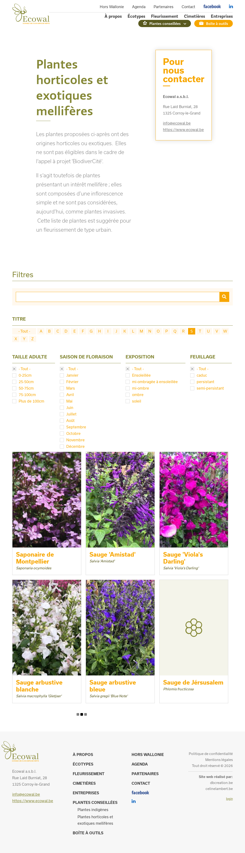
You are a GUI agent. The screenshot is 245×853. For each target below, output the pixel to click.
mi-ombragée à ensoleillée (155, 382)
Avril (70, 394)
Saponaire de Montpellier (35, 558)
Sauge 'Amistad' (112, 554)
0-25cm (25, 375)
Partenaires (163, 7)
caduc (202, 375)
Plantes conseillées (165, 23)
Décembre (75, 446)
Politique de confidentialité (211, 754)
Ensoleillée (141, 375)
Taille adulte (29, 356)
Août (70, 420)
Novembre (75, 440)
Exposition (140, 356)
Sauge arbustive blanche (39, 686)
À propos (113, 16)
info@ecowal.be (177, 123)
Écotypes (136, 16)
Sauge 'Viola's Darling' (183, 558)
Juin (69, 407)
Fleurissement (164, 16)
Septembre (76, 427)
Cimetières (194, 16)
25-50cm (26, 382)
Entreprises (222, 16)
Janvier (72, 375)
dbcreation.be (221, 783)
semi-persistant (210, 388)
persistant (205, 382)
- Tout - (24, 331)
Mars (70, 388)
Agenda (138, 7)
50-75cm (26, 388)
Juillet (71, 414)
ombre (138, 394)
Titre (19, 319)
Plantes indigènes (93, 809)
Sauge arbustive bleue (112, 686)
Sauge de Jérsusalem (193, 682)
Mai (69, 401)
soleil (136, 401)
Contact (188, 7)
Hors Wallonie (112, 7)
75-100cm (27, 394)
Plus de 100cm (31, 401)
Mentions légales (219, 760)
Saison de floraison (86, 356)
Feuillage (202, 356)
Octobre (73, 433)
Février (72, 382)
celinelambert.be (219, 789)
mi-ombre (140, 388)
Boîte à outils (217, 23)
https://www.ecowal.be (183, 129)
